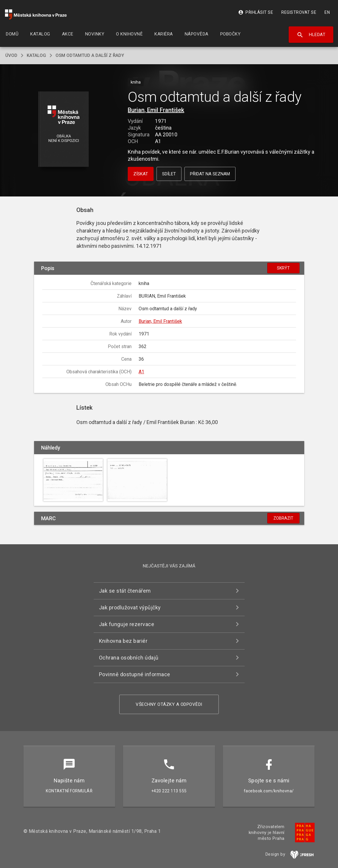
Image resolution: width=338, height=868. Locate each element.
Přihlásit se (255, 12)
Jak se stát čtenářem (125, 591)
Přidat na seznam (210, 174)
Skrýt (283, 268)
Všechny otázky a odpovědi (169, 704)
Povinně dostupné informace (134, 674)
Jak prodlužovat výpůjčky (130, 607)
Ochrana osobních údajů (129, 658)
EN (327, 12)
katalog (36, 55)
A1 (141, 371)
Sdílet (169, 174)
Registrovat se (298, 12)
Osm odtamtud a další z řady (90, 55)
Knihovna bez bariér (123, 641)
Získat (140, 174)
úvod (11, 55)
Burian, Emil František (156, 109)
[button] (63, 129)
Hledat (311, 34)
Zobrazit (283, 518)
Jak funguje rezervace (126, 624)
